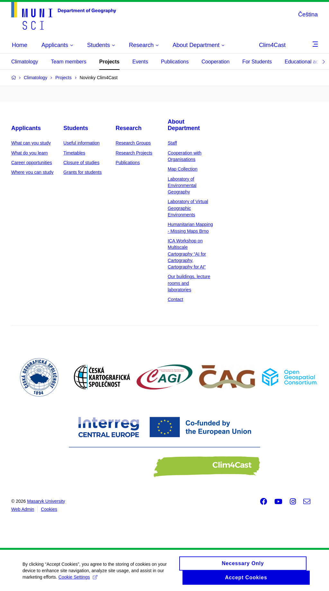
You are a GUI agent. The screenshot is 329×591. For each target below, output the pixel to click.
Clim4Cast (272, 45)
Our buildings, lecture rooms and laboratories (189, 283)
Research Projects (134, 152)
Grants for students (82, 172)
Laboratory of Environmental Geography (182, 185)
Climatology (24, 61)
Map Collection (183, 169)
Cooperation (215, 61)
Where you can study (32, 172)
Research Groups (133, 142)
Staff (172, 142)
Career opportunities (31, 162)
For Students (257, 61)
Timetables (74, 152)
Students (75, 128)
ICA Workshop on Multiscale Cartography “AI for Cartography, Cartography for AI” (187, 253)
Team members (68, 61)
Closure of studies (81, 162)
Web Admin (22, 509)
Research (129, 128)
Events (140, 61)
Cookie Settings (77, 579)
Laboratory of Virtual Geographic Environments (188, 208)
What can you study (31, 142)
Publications (175, 61)
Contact (175, 299)
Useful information (81, 142)
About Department (184, 124)
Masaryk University (46, 501)
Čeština (308, 14)
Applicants (26, 128)
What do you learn (29, 152)
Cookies (49, 509)
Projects (109, 61)
